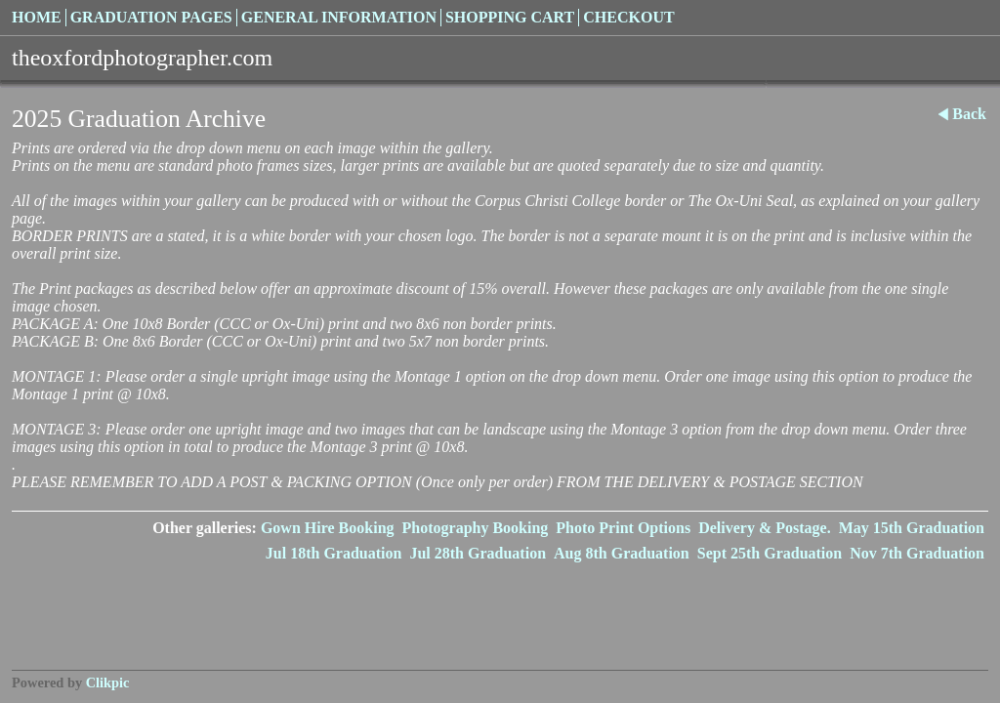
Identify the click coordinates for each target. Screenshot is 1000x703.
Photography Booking (475, 527)
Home (37, 17)
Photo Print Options (623, 527)
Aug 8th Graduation (621, 553)
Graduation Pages (151, 17)
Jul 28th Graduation (477, 553)
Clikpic (108, 682)
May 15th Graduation (911, 527)
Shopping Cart (509, 17)
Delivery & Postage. (764, 527)
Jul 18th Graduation (334, 553)
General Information (339, 17)
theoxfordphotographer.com (142, 57)
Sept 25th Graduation (769, 553)
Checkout (628, 17)
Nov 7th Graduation (917, 553)
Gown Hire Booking (328, 527)
